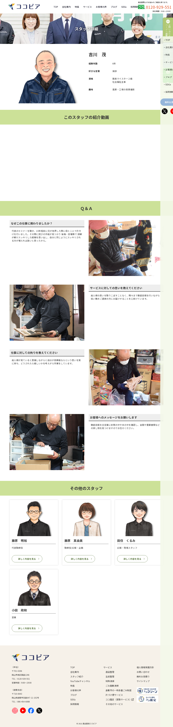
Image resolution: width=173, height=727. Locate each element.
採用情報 (135, 6)
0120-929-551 (159, 7)
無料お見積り (143, 676)
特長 (77, 6)
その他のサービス (114, 704)
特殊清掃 (110, 681)
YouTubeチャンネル (80, 681)
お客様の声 (101, 6)
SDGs (124, 6)
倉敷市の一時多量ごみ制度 (117, 690)
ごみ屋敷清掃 (112, 685)
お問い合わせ (143, 672)
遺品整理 (110, 672)
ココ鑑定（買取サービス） (117, 699)
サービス (87, 6)
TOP (56, 6)
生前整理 (110, 676)
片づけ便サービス (114, 694)
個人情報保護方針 (145, 667)
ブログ (114, 6)
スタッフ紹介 (76, 676)
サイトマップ (143, 681)
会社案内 (66, 6)
